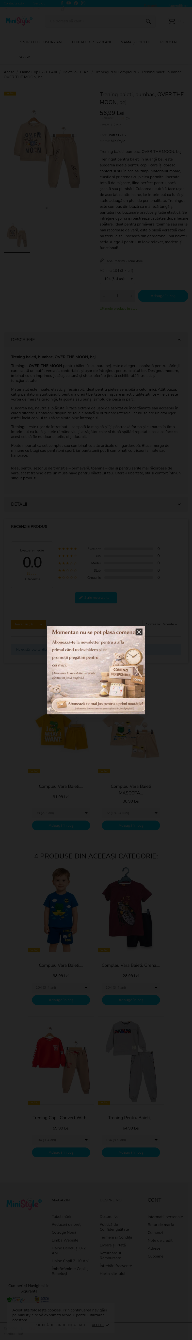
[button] (122, 647)
